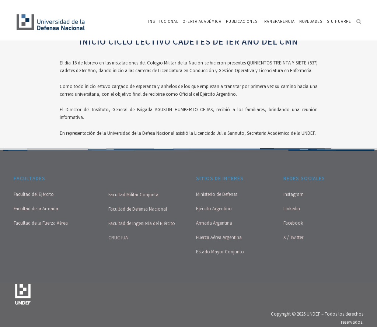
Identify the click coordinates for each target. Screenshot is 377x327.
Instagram (293, 194)
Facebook (293, 223)
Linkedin (291, 209)
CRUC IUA (118, 238)
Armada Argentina (214, 223)
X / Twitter (293, 238)
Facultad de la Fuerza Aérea (41, 223)
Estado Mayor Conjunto (220, 252)
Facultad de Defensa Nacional (137, 209)
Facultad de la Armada (36, 209)
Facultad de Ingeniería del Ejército (141, 224)
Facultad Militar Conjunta (133, 195)
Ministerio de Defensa (217, 194)
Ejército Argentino (214, 209)
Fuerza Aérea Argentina (219, 238)
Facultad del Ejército (34, 194)
